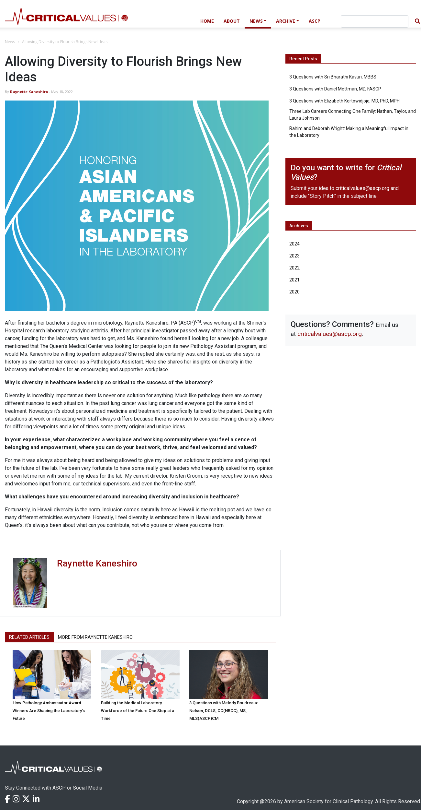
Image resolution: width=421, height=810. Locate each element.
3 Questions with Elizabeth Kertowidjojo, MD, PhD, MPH (344, 100)
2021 (294, 279)
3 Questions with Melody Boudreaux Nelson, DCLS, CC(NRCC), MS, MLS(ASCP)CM (223, 710)
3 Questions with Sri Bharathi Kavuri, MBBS (332, 76)
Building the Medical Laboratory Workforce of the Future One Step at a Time (137, 710)
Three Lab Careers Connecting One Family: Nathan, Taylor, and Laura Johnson (352, 115)
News (256, 21)
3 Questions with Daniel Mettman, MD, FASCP (335, 88)
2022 (294, 267)
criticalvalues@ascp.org (362, 188)
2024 (294, 243)
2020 (294, 291)
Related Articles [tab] (29, 637)
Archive (285, 21)
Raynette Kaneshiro (29, 91)
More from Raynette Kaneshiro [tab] (95, 637)
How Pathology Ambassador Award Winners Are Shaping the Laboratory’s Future (49, 710)
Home (207, 21)
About (232, 21)
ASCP (314, 21)
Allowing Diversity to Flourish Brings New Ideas (64, 41)
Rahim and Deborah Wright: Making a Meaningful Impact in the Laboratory (348, 132)
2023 (294, 255)
